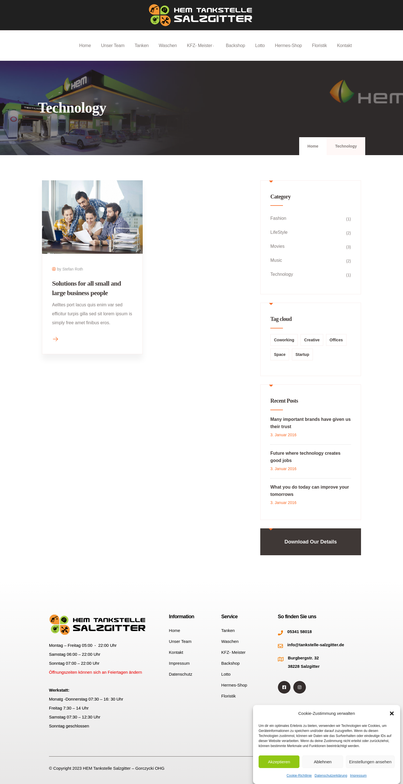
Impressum (358, 776)
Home (85, 52)
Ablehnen (322, 761)
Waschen (168, 52)
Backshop (235, 52)
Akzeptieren (279, 761)
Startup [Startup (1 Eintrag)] (302, 354)
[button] (392, 713)
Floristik (319, 52)
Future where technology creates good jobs (305, 457)
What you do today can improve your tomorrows (309, 491)
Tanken (142, 52)
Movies (277, 246)
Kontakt (344, 52)
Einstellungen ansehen (370, 761)
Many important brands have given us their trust (310, 423)
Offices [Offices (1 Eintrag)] (336, 340)
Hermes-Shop (288, 52)
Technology (281, 274)
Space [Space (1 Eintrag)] (279, 354)
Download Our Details (310, 542)
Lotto (260, 52)
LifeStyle (278, 232)
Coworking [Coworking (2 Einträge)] (284, 340)
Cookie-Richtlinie (299, 776)
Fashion (278, 218)
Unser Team (113, 52)
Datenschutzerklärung (331, 776)
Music (276, 260)
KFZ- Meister (201, 52)
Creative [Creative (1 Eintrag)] (312, 340)
